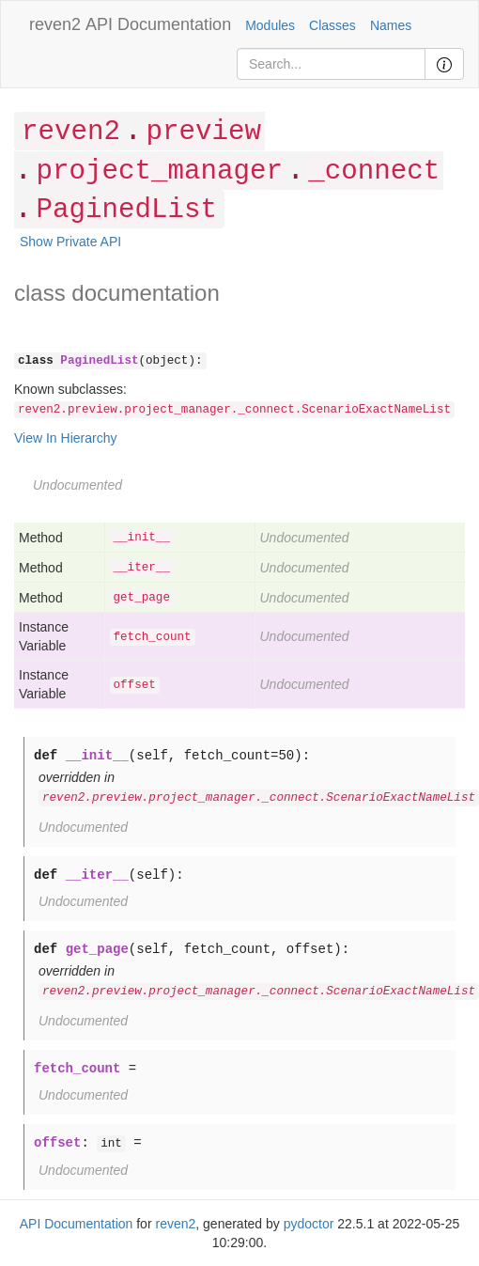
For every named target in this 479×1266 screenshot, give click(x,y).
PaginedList (126, 210)
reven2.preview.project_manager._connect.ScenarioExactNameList (234, 409)
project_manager (159, 171)
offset (135, 685)
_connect (374, 171)
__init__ (142, 537)
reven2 (55, 24)
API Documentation (158, 24)
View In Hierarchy (65, 437)
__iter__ (142, 567)
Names (390, 25)
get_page (142, 597)
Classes (332, 25)
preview (203, 132)
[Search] (331, 64)
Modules (270, 25)
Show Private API (70, 241)
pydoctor (309, 1223)
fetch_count (153, 637)
